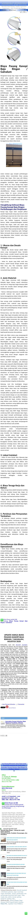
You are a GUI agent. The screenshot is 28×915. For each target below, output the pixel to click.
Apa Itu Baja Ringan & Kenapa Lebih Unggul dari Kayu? (17, 846)
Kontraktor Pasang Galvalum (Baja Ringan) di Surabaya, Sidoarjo (14, 724)
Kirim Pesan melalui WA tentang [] (14, 621)
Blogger (16, 900)
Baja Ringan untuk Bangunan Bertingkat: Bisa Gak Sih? (17, 855)
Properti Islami (13, 902)
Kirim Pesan (12, 10)
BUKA (8, 852)
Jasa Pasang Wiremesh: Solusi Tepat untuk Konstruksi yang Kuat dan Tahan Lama (14, 764)
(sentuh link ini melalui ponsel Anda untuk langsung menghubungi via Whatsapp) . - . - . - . (13, 805)
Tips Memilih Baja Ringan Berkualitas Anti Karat (16, 864)
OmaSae (20, 902)
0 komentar (21, 704)
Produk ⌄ (4, 10)
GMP (7, 902)
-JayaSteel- (11, 904)
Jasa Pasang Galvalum (8, 704)
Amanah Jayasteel (14, 3)
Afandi (12, 900)
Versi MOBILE (18, 904)
